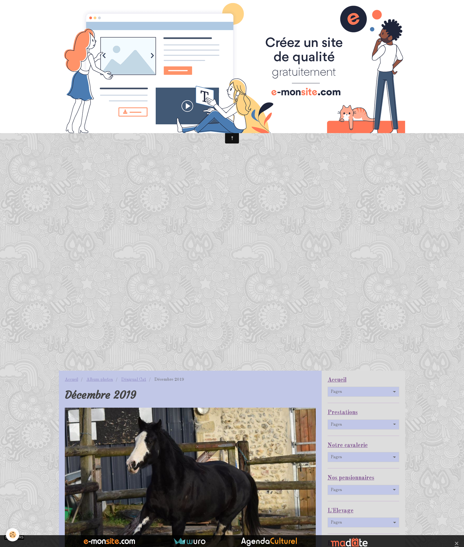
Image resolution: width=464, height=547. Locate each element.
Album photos (99, 379)
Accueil (71, 379)
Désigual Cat (133, 379)
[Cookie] (12, 534)
